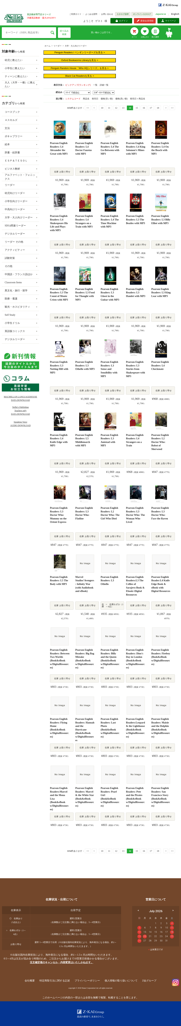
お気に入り (145, 37)
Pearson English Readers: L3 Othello (109, 580)
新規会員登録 (146, 20)
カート (134, 37)
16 (144, 107)
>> (172, 107)
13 (123, 107)
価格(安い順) (107, 98)
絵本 (7, 144)
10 (102, 107)
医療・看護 (11, 298)
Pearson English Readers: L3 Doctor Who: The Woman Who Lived (135, 515)
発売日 (95, 98)
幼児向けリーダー (15, 193)
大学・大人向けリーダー (76, 46)
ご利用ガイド (75, 14)
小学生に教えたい (15, 68)
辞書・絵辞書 (12, 152)
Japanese (160, 14)
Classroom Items (13, 282)
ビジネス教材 (12, 168)
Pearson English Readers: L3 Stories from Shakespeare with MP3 (135, 369)
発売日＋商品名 (137, 98)
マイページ (170, 20)
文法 (7, 128)
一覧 (95, 85)
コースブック (12, 112)
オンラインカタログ (142, 14)
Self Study (10, 315)
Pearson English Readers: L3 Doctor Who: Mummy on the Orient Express (59, 515)
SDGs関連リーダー (15, 225)
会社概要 (30, 980)
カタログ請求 (123, 14)
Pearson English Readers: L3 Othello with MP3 (85, 365)
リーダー (58, 46)
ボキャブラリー (13, 136)
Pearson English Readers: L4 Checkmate (160, 365)
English (175, 14)
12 (116, 107)
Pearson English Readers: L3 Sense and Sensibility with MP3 (109, 369)
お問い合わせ (107, 14)
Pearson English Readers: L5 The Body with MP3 (59, 580)
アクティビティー (15, 250)
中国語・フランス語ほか (19, 274)
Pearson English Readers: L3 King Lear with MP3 (161, 292)
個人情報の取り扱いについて (121, 980)
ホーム (47, 46)
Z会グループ (149, 980)
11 (109, 107)
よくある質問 (91, 14)
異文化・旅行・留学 (16, 290)
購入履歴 (155, 37)
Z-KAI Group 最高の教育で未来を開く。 (90, 1014)
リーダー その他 (14, 241)
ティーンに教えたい (16, 76)
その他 (8, 266)
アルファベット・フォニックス (20, 177)
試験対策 (10, 258)
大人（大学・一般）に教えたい (20, 84)
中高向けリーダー (15, 209)
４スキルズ (11, 120)
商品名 (86, 98)
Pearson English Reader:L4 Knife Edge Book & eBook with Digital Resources (160, 584)
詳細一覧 (104, 85)
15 (137, 107)
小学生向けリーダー (16, 201)
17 (151, 107)
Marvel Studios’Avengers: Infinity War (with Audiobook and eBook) (84, 584)
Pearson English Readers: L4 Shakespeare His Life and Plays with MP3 (59, 223)
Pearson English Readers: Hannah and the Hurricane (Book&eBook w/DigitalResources (84, 730)
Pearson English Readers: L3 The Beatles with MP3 (135, 219)
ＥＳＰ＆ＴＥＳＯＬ (16, 160)
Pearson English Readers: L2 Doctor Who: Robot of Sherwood (160, 442)
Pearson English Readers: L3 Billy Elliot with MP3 (160, 219)
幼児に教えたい (13, 60)
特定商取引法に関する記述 (54, 980)
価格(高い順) (121, 98)
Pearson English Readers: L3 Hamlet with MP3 (135, 292)
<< (87, 107)
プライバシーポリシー (87, 980)
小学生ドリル (12, 323)
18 (158, 107)
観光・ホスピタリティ (17, 306)
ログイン (123, 20)
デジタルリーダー (15, 233)
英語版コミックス (15, 331)
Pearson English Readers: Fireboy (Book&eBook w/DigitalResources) (160, 657)
